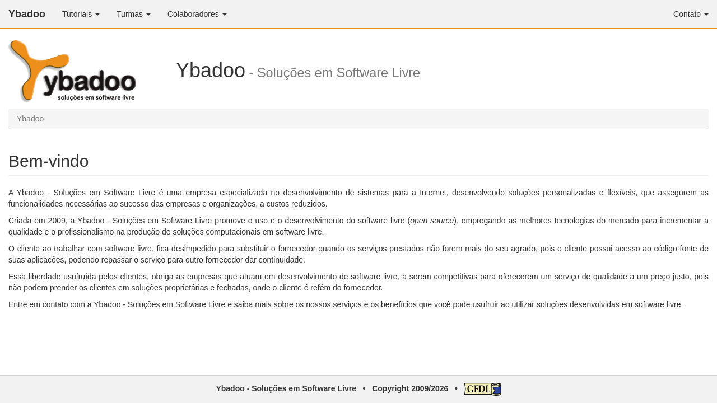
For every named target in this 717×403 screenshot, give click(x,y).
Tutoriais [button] (81, 14)
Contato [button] (691, 14)
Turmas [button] (134, 14)
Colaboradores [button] (197, 14)
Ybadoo (26, 14)
